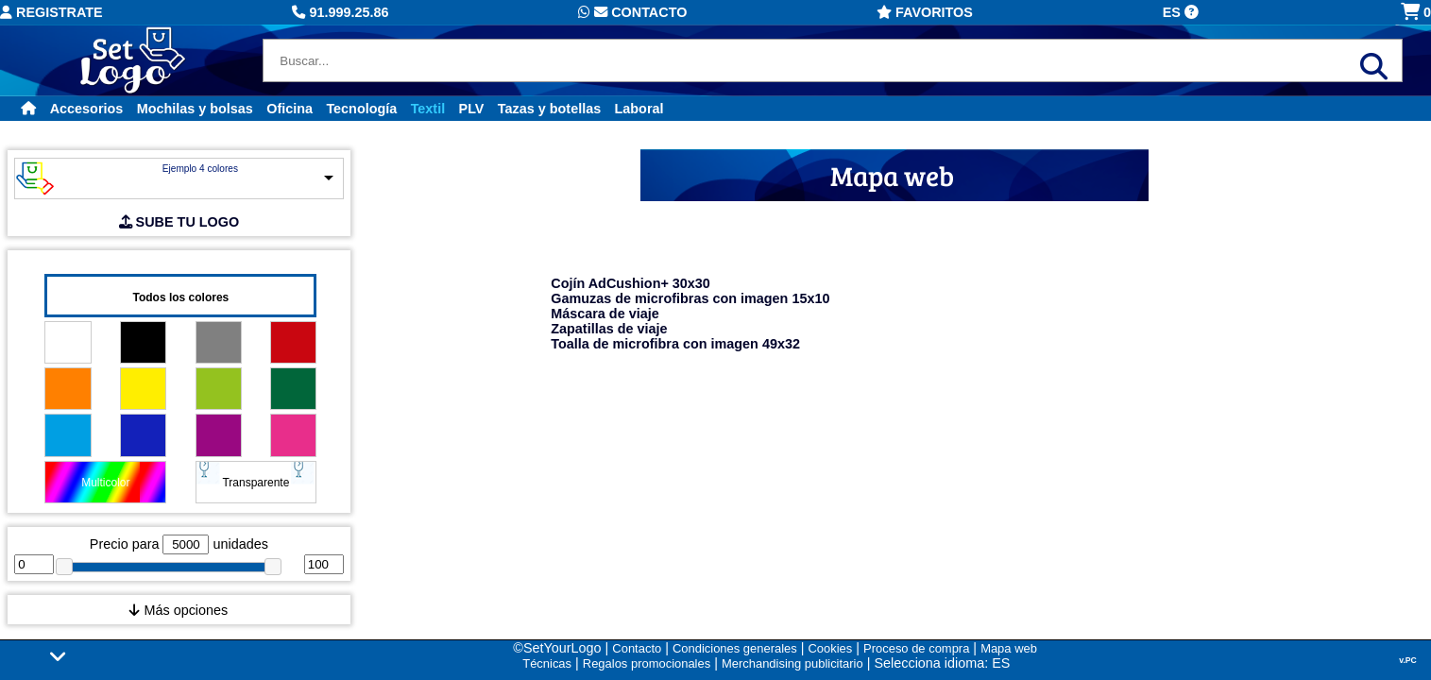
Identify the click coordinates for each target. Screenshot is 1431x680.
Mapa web (1008, 648)
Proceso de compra (916, 648)
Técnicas (546, 663)
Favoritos (925, 12)
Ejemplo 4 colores (200, 168)
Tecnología (361, 108)
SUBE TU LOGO (179, 222)
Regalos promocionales (646, 663)
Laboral (639, 108)
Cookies (830, 648)
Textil (428, 108)
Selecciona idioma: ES (942, 663)
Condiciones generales (735, 648)
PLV (472, 108)
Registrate (51, 12)
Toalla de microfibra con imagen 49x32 (675, 343)
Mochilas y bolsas (195, 108)
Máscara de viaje (604, 313)
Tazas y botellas (549, 108)
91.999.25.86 (340, 12)
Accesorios (87, 108)
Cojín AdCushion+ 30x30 (630, 283)
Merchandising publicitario (792, 663)
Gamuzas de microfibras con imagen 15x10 (690, 298)
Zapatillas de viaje (609, 328)
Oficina (289, 108)
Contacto (632, 12)
